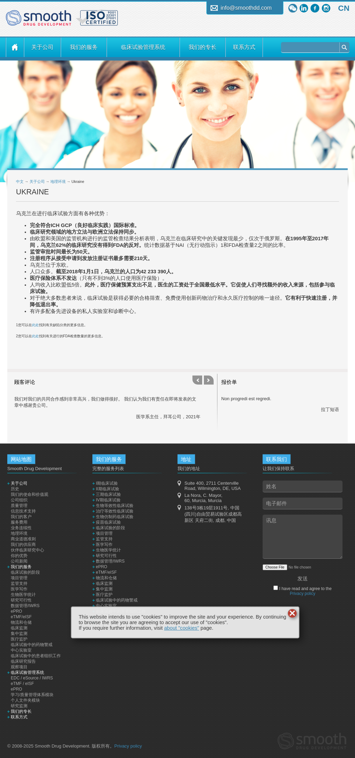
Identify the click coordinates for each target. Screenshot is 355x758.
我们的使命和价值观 (29, 494)
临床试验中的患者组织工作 (36, 655)
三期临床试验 (108, 494)
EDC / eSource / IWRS (32, 678)
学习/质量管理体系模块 (32, 694)
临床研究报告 (23, 661)
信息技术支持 (23, 511)
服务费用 (19, 522)
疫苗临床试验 (108, 522)
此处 (35, 325)
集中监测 (19, 633)
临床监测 (19, 628)
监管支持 (19, 583)
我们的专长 (202, 47)
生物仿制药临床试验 (114, 516)
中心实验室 (21, 650)
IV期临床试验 (108, 500)
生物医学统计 (23, 594)
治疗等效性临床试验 (114, 511)
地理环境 (58, 181)
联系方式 (244, 47)
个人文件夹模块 (25, 700)
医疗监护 (19, 639)
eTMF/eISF (21, 616)
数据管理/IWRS (25, 605)
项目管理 (19, 577)
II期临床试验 (107, 488)
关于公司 (42, 47)
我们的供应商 (23, 544)
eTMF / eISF (22, 683)
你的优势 (19, 555)
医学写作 (19, 589)
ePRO (16, 611)
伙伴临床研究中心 (27, 550)
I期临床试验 (107, 483)
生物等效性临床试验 (114, 505)
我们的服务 (84, 47)
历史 (15, 488)
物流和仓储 (21, 622)
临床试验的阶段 (25, 572)
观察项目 (19, 666)
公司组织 (19, 500)
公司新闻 (19, 561)
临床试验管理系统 (143, 47)
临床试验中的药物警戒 (31, 644)
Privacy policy (302, 593)
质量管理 (19, 505)
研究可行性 (21, 600)
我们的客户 (21, 516)
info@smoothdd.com (246, 8)
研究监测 (19, 705)
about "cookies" (181, 628)
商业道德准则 (23, 539)
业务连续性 (21, 527)
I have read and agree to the (304, 591)
